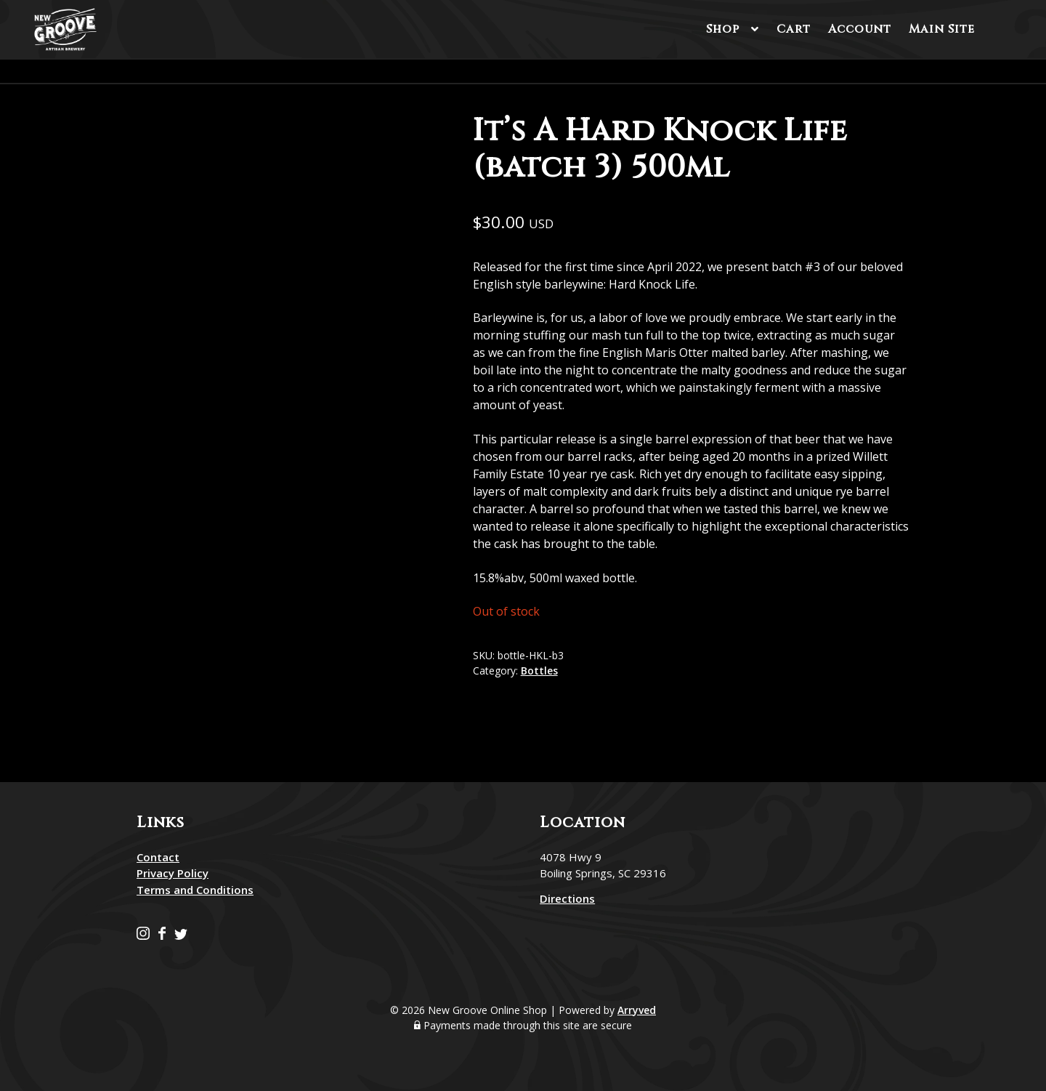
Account (859, 29)
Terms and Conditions (195, 889)
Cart (794, 29)
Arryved (636, 1010)
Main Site (942, 29)
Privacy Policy (172, 873)
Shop (722, 29)
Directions (567, 898)
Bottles (539, 670)
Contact (158, 857)
